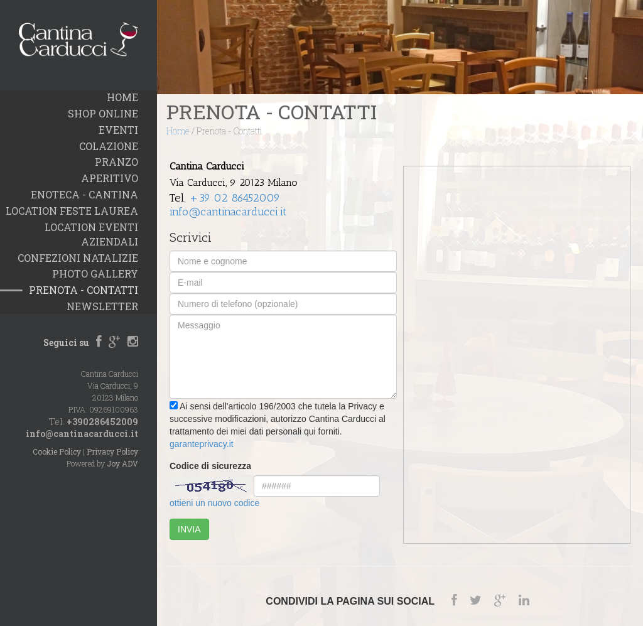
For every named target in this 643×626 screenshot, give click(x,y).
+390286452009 (102, 422)
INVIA (189, 529)
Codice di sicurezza (210, 466)
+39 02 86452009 (234, 198)
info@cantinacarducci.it (82, 434)
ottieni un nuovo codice (214, 503)
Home (178, 131)
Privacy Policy (112, 451)
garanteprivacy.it (202, 444)
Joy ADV (122, 463)
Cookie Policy (57, 451)
